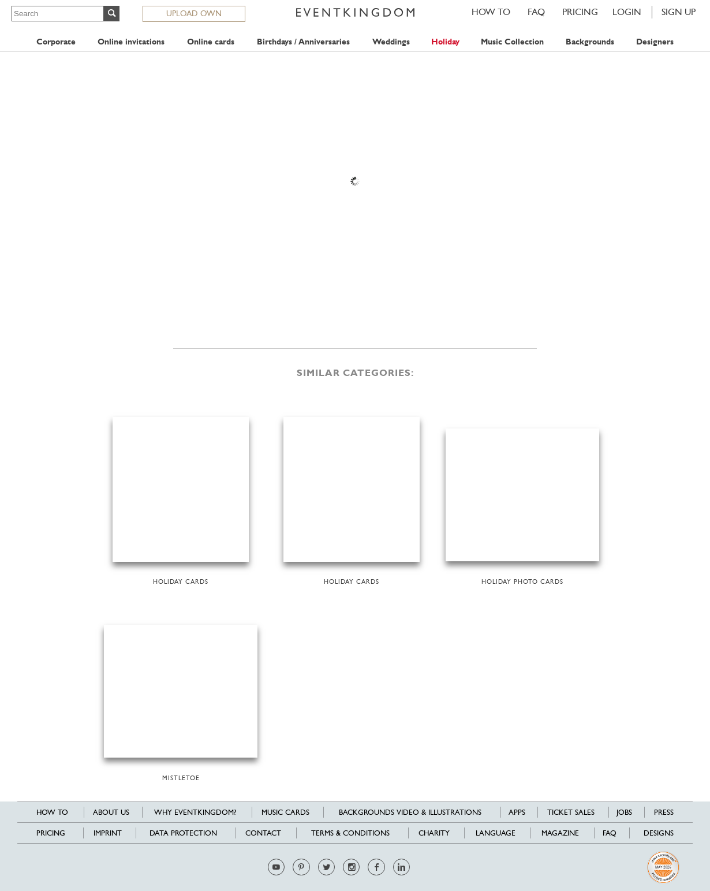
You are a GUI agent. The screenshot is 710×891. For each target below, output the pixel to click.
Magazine (560, 833)
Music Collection (512, 42)
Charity (434, 833)
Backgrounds (590, 42)
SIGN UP (679, 11)
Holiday (445, 42)
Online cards (210, 42)
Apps (517, 812)
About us (111, 812)
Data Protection (183, 833)
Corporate (56, 42)
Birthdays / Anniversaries (303, 42)
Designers (655, 42)
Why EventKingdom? (195, 812)
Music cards (285, 812)
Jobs (624, 812)
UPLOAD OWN (194, 13)
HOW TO (491, 11)
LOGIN (626, 11)
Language (495, 833)
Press (664, 812)
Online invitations (131, 42)
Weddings (391, 42)
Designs (659, 833)
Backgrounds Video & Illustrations (410, 812)
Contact (263, 833)
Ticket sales (571, 812)
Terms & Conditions (350, 833)
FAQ (536, 11)
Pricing (580, 11)
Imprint (108, 833)
